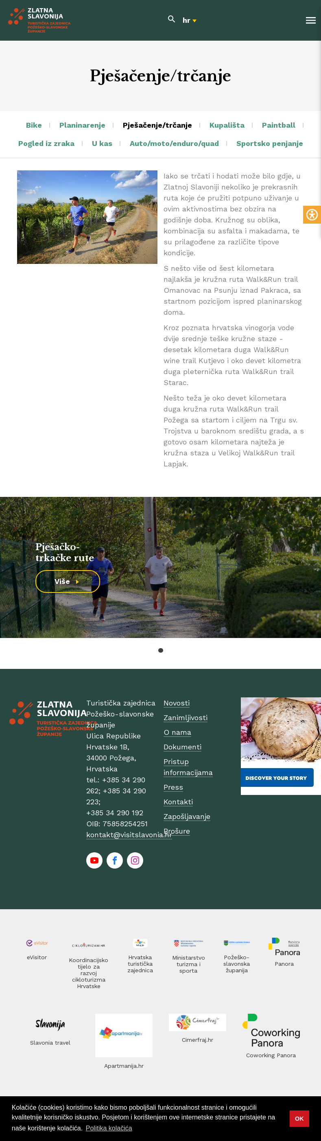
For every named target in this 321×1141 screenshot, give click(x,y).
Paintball (278, 125)
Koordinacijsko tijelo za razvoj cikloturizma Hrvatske (88, 973)
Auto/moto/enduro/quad (174, 143)
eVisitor (37, 957)
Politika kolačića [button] (109, 1128)
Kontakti (178, 801)
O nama (177, 732)
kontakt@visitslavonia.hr (129, 834)
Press (173, 787)
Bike (34, 125)
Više (62, 581)
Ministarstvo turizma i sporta (188, 964)
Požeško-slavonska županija (236, 963)
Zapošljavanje (187, 816)
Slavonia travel (50, 1042)
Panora (284, 963)
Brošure (177, 831)
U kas (102, 143)
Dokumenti (182, 747)
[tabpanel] (160, 567)
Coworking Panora (271, 1055)
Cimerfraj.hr (197, 1039)
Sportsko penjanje (269, 143)
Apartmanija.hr (124, 1066)
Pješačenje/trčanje (157, 125)
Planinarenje (82, 125)
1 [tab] (161, 650)
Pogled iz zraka (46, 143)
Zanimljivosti (185, 717)
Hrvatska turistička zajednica (140, 963)
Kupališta (227, 125)
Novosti (177, 703)
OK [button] (299, 1118)
